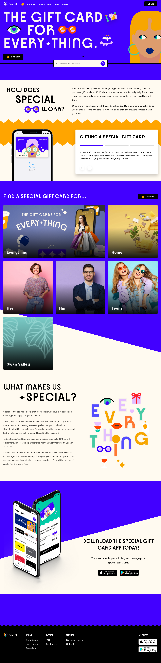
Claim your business (76, 640)
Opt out (70, 644)
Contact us (51, 644)
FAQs (48, 640)
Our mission (32, 640)
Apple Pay (31, 648)
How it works (32, 644)
